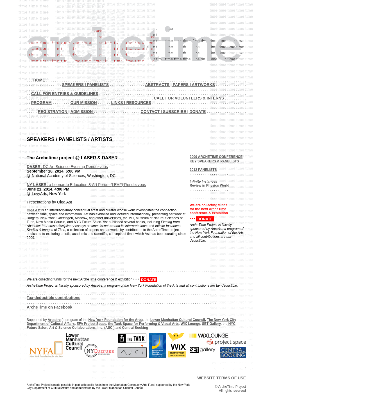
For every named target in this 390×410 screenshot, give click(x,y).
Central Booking (135, 328)
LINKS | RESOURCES (131, 102)
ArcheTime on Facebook (49, 307)
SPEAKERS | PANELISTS (85, 84)
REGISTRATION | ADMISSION (66, 111)
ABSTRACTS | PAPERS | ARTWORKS (180, 84)
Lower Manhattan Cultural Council (177, 320)
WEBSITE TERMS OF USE (221, 378)
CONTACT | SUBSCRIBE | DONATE (173, 111)
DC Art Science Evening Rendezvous (75, 166)
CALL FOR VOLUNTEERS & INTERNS (189, 98)
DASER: (35, 166)
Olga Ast (33, 210)
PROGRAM (41, 102)
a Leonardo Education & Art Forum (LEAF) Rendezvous (97, 184)
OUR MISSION (83, 102)
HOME (39, 80)
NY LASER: (38, 184)
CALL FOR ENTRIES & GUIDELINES (64, 93)
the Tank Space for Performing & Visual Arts (143, 324)
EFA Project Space (91, 324)
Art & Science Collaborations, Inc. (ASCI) (82, 328)
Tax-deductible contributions (53, 297)
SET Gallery (211, 324)
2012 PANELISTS (203, 170)
